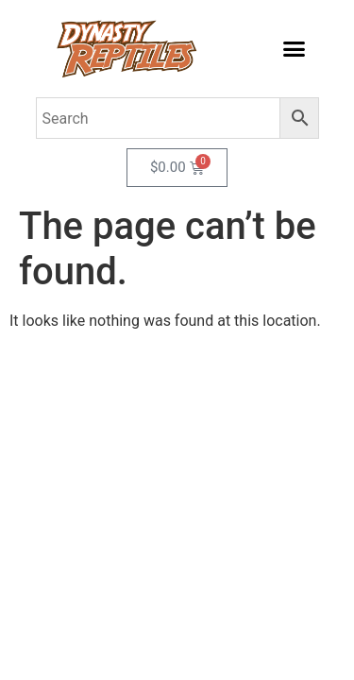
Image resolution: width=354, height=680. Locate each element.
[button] (294, 49)
